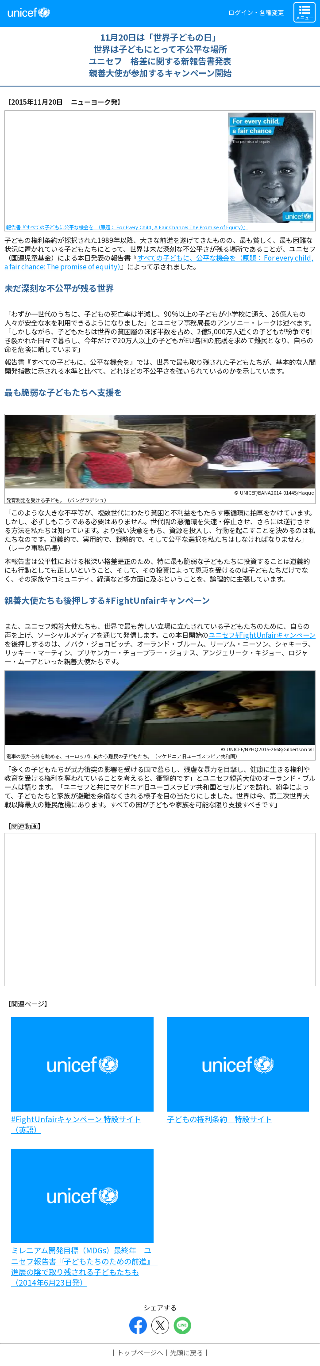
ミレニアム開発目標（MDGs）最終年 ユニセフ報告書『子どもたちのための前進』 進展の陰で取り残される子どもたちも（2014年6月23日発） (84, 1266)
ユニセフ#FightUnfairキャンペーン (262, 634)
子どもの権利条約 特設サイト (219, 1118)
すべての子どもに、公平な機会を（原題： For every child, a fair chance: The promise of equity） (158, 262)
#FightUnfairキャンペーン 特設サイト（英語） (76, 1124)
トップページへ (140, 1352)
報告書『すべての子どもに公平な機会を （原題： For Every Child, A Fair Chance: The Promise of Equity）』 (127, 227)
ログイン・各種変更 (256, 12)
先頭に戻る (186, 1352)
